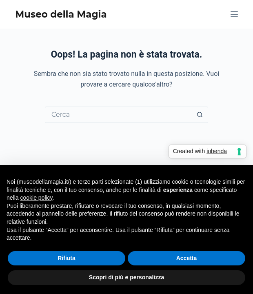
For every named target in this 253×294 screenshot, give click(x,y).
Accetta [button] (186, 258)
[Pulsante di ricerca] (199, 115)
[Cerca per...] (118, 115)
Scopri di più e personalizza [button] (126, 277)
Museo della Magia (61, 14)
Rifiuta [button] (66, 258)
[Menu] (234, 14)
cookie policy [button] (36, 197)
